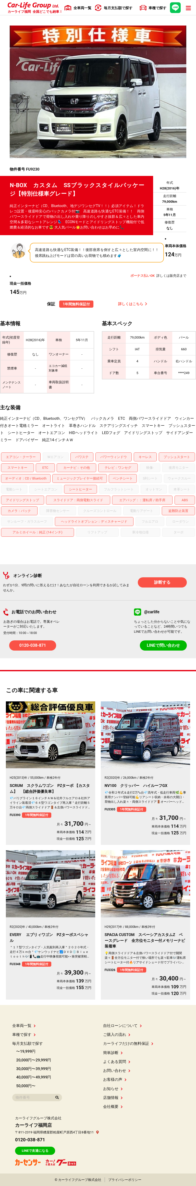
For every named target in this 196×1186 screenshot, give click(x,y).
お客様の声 (115, 1079)
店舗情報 (113, 1097)
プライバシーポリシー (124, 1180)
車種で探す (24, 1034)
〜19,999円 (25, 1051)
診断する (162, 582)
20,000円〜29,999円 (33, 1060)
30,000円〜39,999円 (33, 1069)
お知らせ (113, 1088)
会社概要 (113, 1106)
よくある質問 (116, 1061)
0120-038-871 (32, 645)
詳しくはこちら (132, 304)
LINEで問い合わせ (163, 645)
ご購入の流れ (116, 1034)
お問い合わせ (116, 1070)
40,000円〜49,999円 (33, 1077)
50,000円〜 (25, 1086)
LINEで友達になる (35, 1151)
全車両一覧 (24, 1025)
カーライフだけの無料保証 (128, 1043)
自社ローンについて (122, 1025)
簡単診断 (113, 1052)
